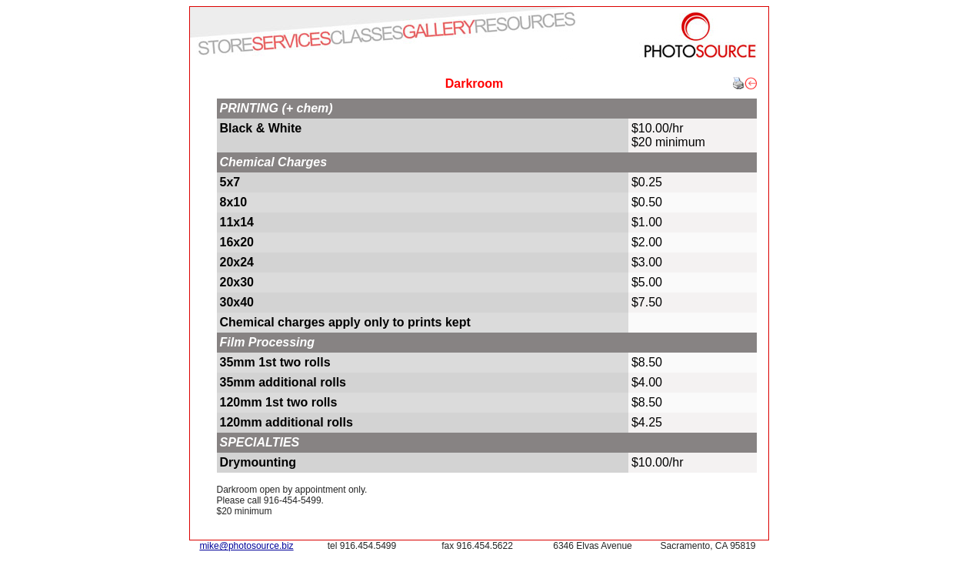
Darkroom (474, 83)
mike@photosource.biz (246, 545)
